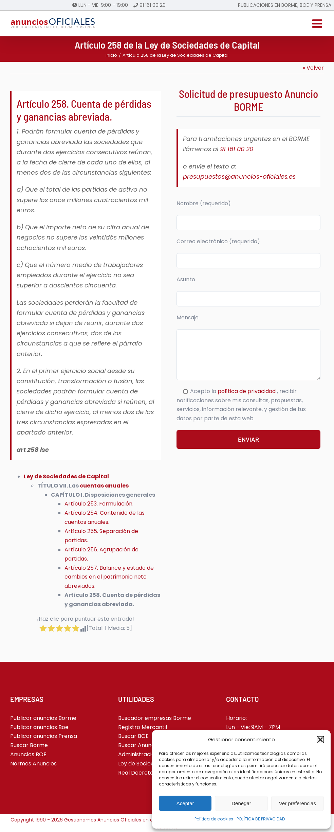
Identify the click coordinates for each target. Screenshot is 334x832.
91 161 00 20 (153, 5)
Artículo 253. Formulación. (98, 504)
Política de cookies (213, 819)
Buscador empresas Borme (154, 718)
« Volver (313, 68)
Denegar (241, 803)
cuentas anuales (104, 486)
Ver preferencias (297, 803)
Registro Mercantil (142, 727)
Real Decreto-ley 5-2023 (151, 773)
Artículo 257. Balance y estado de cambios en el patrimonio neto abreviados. (109, 577)
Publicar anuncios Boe (39, 727)
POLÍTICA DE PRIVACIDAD (261, 819)
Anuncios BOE (28, 754)
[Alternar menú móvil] (318, 23)
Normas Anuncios (33, 763)
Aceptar (185, 803)
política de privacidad (247, 391)
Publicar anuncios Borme (43, 718)
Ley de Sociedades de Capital (66, 476)
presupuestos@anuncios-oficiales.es (239, 176)
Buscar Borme (29, 745)
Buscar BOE (133, 736)
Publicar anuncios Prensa (43, 736)
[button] (320, 739)
